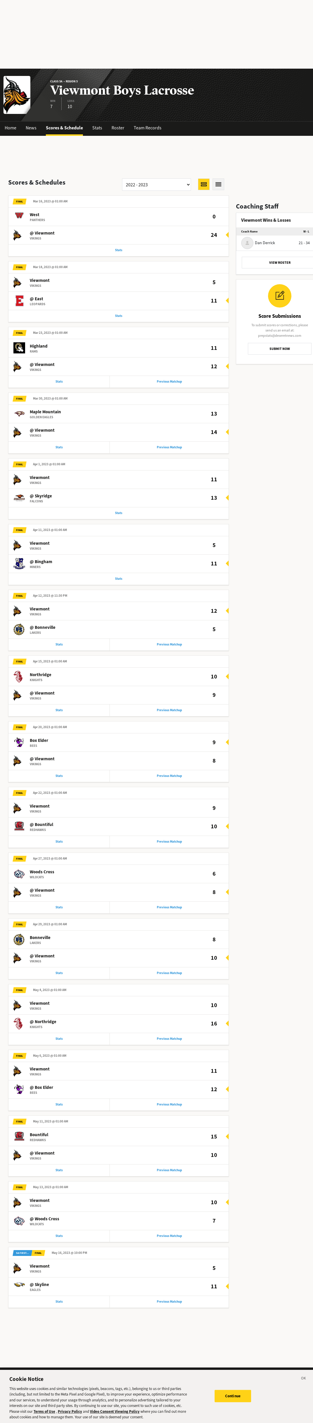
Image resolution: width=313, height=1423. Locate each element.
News (31, 128)
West (34, 215)
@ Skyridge (41, 499)
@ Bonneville (42, 631)
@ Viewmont (42, 234)
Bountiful (39, 1143)
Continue (233, 1401)
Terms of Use (44, 1417)
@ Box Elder (41, 1096)
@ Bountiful (41, 830)
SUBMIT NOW (279, 348)
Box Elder (39, 746)
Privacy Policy (70, 1417)
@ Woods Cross (44, 1228)
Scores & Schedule (64, 128)
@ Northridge (43, 1029)
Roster (118, 128)
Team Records (147, 128)
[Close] (303, 1385)
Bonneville (40, 944)
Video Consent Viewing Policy (115, 1417)
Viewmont (40, 281)
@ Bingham (41, 565)
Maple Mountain (45, 414)
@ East (36, 300)
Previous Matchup (169, 383)
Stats (97, 128)
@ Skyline (39, 1294)
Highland (39, 348)
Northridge (40, 679)
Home (10, 128)
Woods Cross (42, 878)
